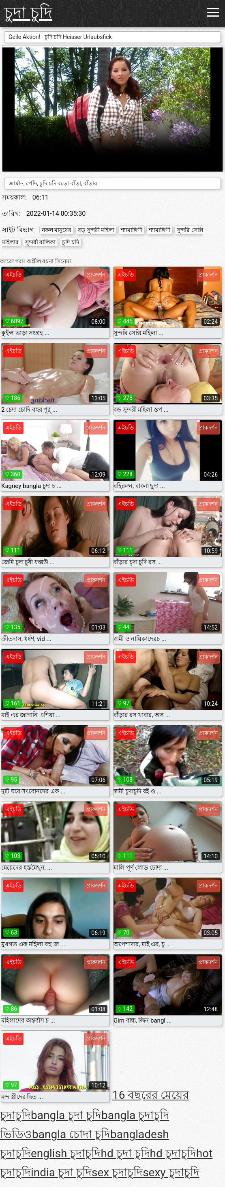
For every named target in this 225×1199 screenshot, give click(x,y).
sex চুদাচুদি (117, 1172)
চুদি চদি (70, 242)
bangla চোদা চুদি (71, 1134)
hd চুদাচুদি (173, 1153)
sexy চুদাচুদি (171, 1172)
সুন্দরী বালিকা (40, 242)
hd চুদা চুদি (125, 1153)
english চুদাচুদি (66, 1153)
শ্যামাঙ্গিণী (131, 230)
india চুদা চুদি (61, 1172)
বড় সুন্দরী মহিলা (96, 230)
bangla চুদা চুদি (66, 1115)
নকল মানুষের (56, 230)
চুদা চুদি (28, 12)
